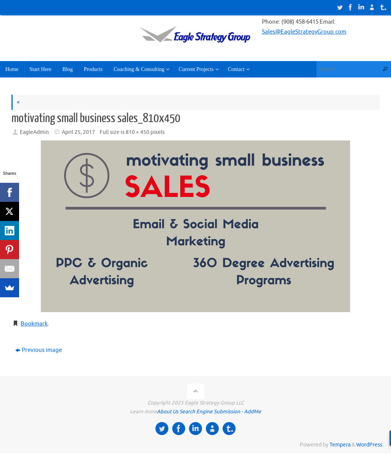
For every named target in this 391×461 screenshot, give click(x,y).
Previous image (38, 350)
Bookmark (34, 323)
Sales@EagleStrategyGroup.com (304, 31)
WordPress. (369, 445)
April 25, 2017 (78, 132)
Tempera (340, 445)
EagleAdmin (34, 132)
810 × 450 (137, 132)
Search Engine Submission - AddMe (220, 411)
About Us (167, 411)
